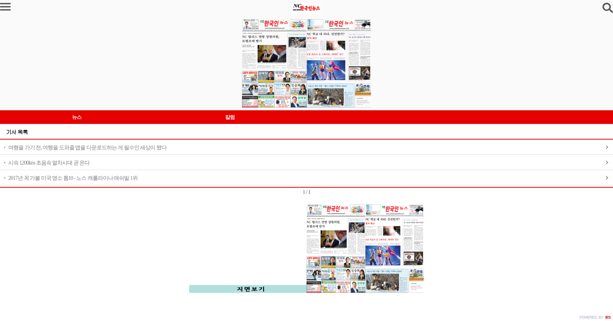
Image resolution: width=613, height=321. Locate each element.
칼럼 (230, 117)
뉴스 (76, 117)
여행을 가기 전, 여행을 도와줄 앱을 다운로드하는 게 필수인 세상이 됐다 (87, 148)
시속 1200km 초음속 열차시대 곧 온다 (49, 163)
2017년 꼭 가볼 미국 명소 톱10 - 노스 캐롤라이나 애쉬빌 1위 (73, 178)
